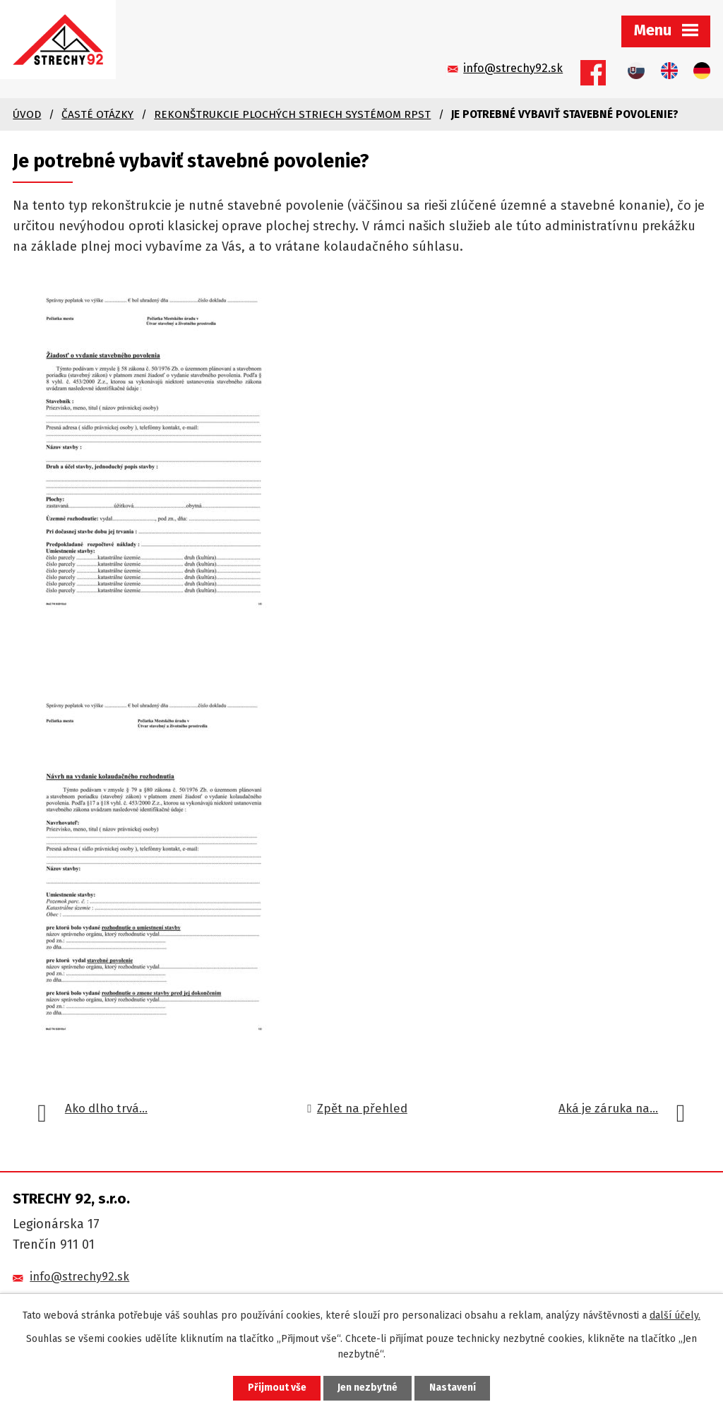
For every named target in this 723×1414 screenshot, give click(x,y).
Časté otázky (97, 111)
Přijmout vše (275, 1388)
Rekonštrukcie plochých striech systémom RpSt (292, 111)
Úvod (27, 111)
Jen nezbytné (367, 1388)
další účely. (675, 1315)
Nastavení (453, 1388)
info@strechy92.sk (79, 1274)
